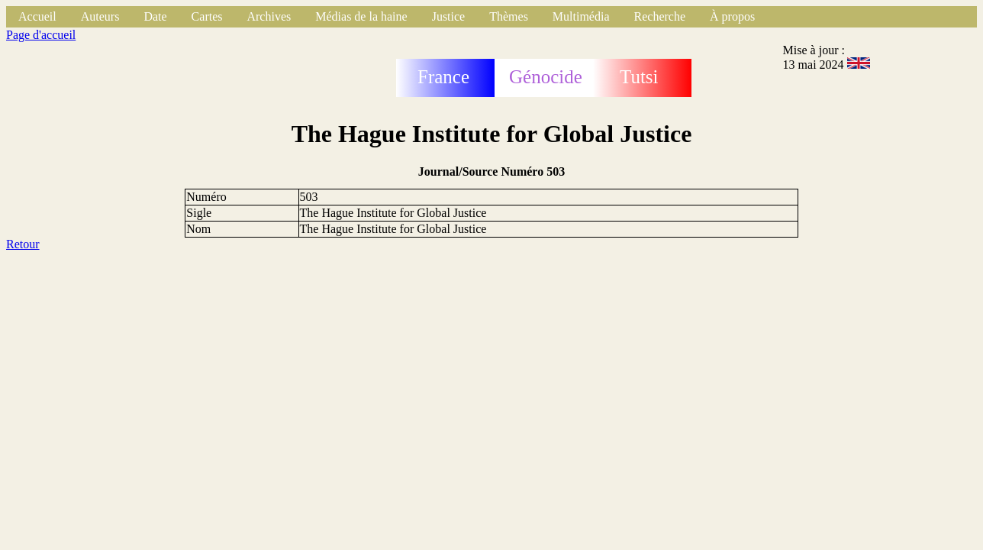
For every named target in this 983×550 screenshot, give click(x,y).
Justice (449, 16)
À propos (732, 16)
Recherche (660, 16)
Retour (23, 244)
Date (154, 16)
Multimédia (581, 16)
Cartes (207, 16)
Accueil (37, 16)
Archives (269, 16)
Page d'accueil (41, 34)
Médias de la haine (361, 16)
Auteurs (100, 16)
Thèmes (508, 16)
